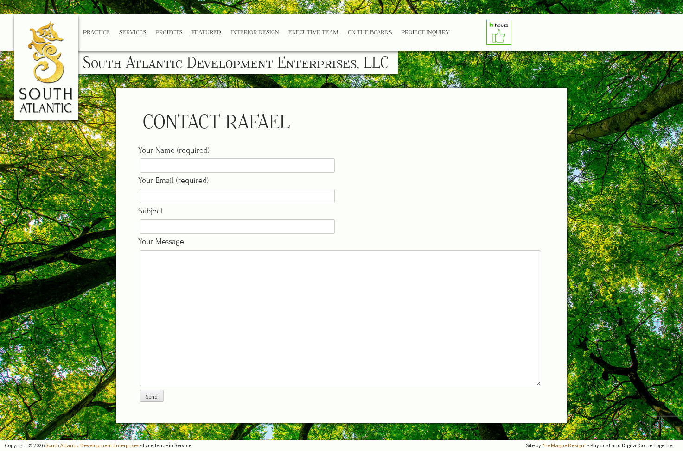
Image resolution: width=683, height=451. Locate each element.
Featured (206, 32)
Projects (168, 32)
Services (132, 32)
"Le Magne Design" (564, 445)
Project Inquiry (425, 32)
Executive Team (313, 32)
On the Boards (370, 32)
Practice (96, 32)
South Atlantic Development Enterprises (92, 445)
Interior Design (254, 32)
